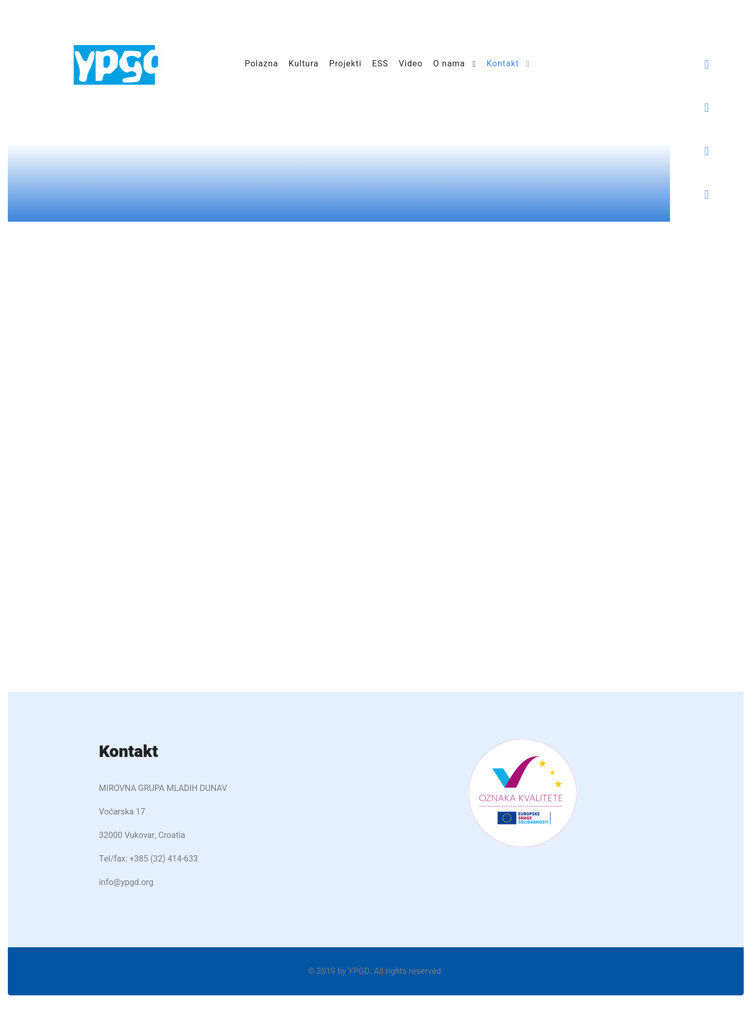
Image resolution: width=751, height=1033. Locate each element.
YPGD (358, 971)
